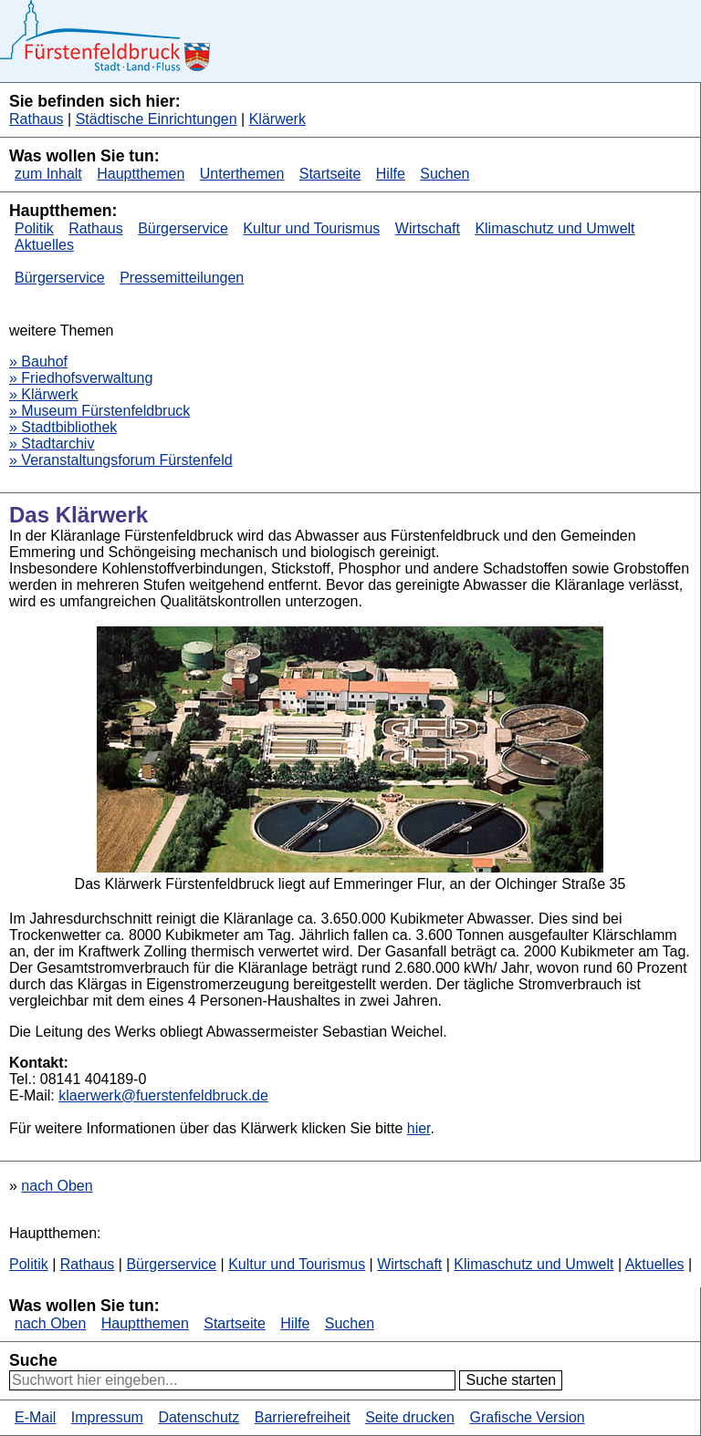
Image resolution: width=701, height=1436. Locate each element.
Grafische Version (526, 1417)
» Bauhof (38, 361)
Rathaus (36, 119)
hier (419, 1128)
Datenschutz (198, 1417)
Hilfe (390, 173)
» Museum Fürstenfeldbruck (99, 410)
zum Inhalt (48, 173)
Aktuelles (44, 245)
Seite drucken (410, 1417)
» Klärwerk (43, 394)
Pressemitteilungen (182, 277)
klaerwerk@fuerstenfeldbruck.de (163, 1095)
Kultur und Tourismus (311, 228)
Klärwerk (277, 119)
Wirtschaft (427, 228)
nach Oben (56, 1185)
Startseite (330, 173)
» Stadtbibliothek (63, 427)
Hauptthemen (140, 173)
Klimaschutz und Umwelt (554, 228)
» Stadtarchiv (51, 443)
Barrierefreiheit (302, 1417)
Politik (34, 228)
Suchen (444, 173)
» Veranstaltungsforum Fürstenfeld (121, 460)
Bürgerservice (183, 228)
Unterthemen (242, 173)
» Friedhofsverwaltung (80, 378)
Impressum (107, 1417)
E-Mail (35, 1417)
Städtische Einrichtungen (156, 119)
